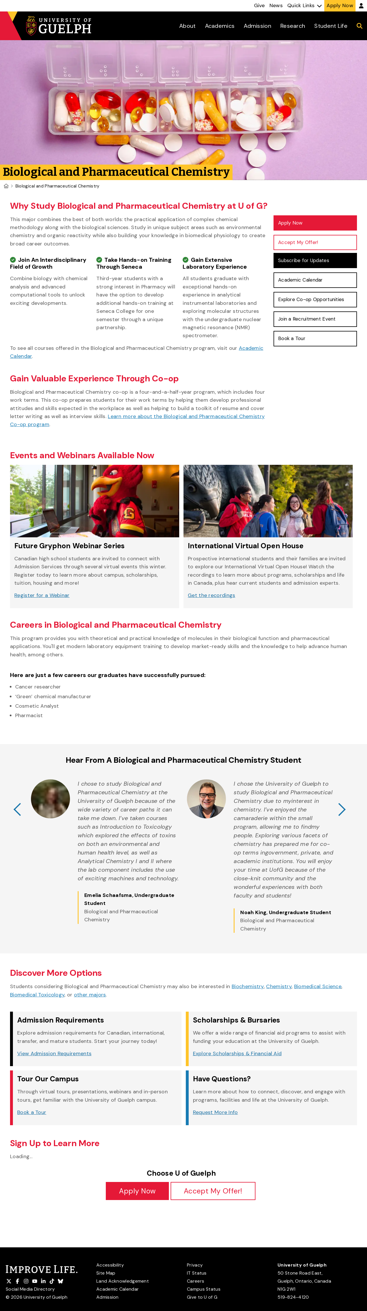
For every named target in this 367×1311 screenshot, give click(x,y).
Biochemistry (248, 986)
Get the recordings (211, 595)
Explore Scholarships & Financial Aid (237, 1053)
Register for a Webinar (42, 595)
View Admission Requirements (54, 1053)
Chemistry (279, 986)
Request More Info (215, 1112)
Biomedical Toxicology (37, 994)
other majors (90, 994)
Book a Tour (31, 1112)
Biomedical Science (317, 986)
